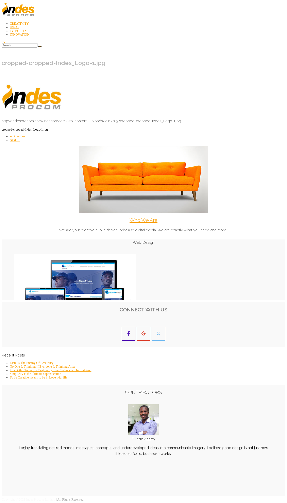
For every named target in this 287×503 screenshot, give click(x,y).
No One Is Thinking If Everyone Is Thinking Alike (42, 366)
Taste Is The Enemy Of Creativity (31, 363)
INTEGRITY (18, 31)
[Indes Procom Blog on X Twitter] (158, 334)
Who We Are (143, 220)
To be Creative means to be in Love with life (38, 377)
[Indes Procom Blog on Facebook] (128, 334)
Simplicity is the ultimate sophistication (35, 373)
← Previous (17, 136)
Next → (15, 140)
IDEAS (14, 27)
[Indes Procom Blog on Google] (143, 334)
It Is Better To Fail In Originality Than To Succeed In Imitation (50, 370)
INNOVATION (19, 34)
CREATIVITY (19, 23)
